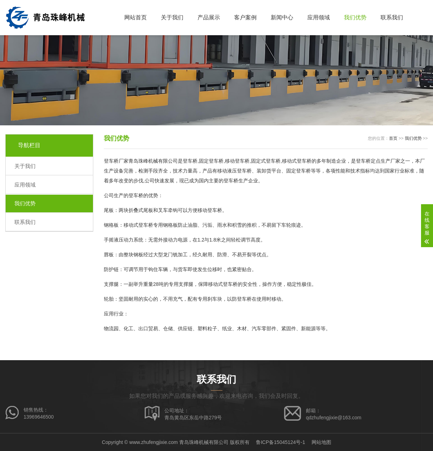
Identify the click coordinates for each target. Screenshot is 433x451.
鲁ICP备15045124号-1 (280, 442)
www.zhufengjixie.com (153, 442)
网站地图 (321, 442)
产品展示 (208, 17)
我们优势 (355, 17)
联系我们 (392, 17)
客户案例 (245, 17)
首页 (393, 138)
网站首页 (135, 17)
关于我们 (172, 17)
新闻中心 (282, 17)
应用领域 (318, 17)
